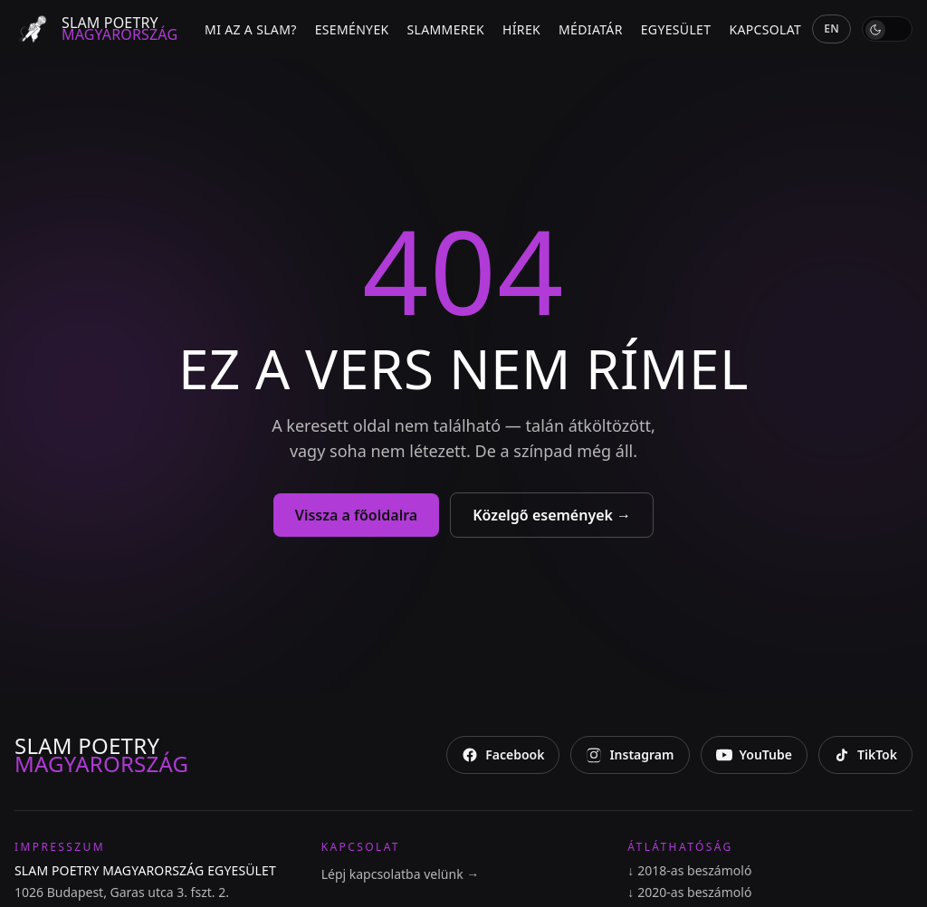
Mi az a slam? (251, 29)
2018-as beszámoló (689, 871)
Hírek (521, 29)
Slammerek (445, 29)
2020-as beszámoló (689, 892)
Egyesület (676, 29)
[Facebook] (502, 755)
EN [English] (831, 28)
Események (352, 29)
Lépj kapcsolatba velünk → (400, 874)
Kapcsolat (765, 29)
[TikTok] (865, 755)
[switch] (887, 29)
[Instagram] (629, 755)
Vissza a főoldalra (356, 515)
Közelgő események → (552, 515)
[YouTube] (754, 755)
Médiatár (591, 29)
